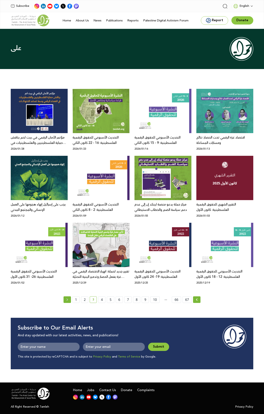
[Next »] (196, 299)
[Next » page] (196, 299)
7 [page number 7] (128, 299)
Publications (114, 20)
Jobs (90, 390)
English (241, 6)
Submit (158, 346)
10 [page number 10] (155, 299)
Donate (126, 390)
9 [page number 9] (145, 299)
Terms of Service (129, 356)
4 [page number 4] (102, 299)
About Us (82, 20)
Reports (133, 20)
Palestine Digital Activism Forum (166, 20)
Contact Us (107, 390)
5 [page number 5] (110, 299)
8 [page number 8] (137, 299)
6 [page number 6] (119, 299)
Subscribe (20, 6)
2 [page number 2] (85, 299)
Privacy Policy (102, 356)
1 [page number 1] (76, 299)
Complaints (145, 390)
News (97, 20)
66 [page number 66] (176, 299)
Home (66, 20)
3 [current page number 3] (94, 300)
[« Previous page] (67, 299)
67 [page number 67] (187, 299)
